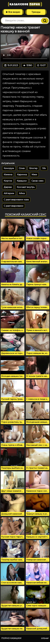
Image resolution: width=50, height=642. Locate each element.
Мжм (34, 174)
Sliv (44, 168)
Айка (22, 193)
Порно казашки (11, 638)
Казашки (22, 181)
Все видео (13, 12)
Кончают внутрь (26, 187)
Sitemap (45, 638)
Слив (22, 168)
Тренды (36, 12)
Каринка (22, 174)
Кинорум (9, 168)
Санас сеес (37, 181)
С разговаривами (13, 206)
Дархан (8, 187)
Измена (8, 174)
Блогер (33, 168)
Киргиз (8, 181)
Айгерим (9, 193)
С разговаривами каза (16, 199)
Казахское (25, 4)
